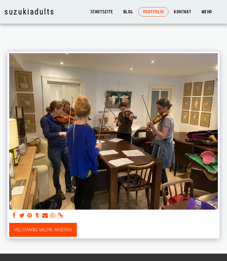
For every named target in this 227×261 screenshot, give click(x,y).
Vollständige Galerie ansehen (43, 229)
